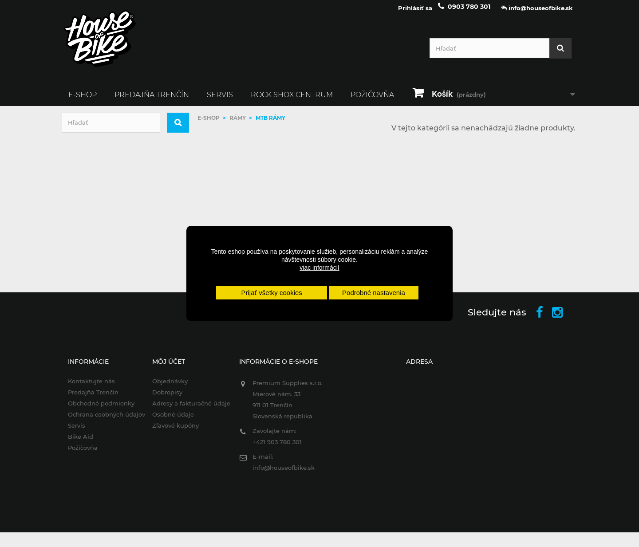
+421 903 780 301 (275, 448)
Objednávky (166, 387)
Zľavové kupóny (171, 431)
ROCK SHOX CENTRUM (292, 100)
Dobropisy (163, 397)
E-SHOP (82, 100)
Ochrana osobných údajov (100, 420)
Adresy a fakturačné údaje (187, 409)
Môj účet (164, 368)
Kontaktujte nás (85, 387)
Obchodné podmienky (95, 409)
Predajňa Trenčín (151, 100)
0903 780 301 (469, 12)
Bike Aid (74, 442)
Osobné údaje (169, 420)
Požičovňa (372, 100)
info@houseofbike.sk (281, 473)
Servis (220, 100)
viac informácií (319, 267)
